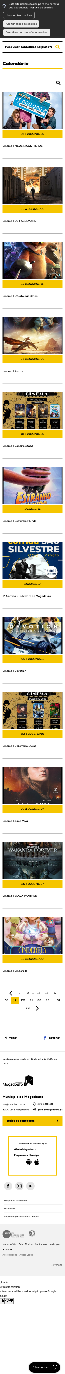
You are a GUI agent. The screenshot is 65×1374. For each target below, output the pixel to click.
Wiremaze (56, 1265)
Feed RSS (7, 1249)
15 (38, 993)
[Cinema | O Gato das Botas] (32, 275)
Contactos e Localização (47, 1244)
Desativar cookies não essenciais (27, 32)
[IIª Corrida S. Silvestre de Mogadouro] (32, 575)
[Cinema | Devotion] (32, 650)
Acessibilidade (32, 1233)
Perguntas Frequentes (15, 1200)
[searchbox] (32, 47)
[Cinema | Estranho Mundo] (32, 500)
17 (55, 993)
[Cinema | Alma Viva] (32, 800)
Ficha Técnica (25, 1244)
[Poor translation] (9, 1301)
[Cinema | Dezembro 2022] (32, 725)
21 (31, 1000)
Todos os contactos (20, 1121)
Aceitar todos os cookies (21, 24)
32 (28, 1008)
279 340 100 (45, 1103)
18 (6, 1000)
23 (48, 1000)
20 (23, 1000)
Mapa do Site (9, 1244)
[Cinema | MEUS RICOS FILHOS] (32, 125)
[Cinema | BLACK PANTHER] (32, 875)
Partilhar (54, 1038)
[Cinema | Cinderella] (32, 950)
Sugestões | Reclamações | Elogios (21, 1216)
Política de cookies (41, 7)
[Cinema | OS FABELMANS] (32, 200)
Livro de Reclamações (13, 1234)
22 (39, 1000)
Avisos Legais (26, 1254)
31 (58, 1000)
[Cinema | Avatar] (32, 350)
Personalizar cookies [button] (19, 15)
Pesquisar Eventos (13, 84)
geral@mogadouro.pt (50, 1109)
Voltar (13, 1038)
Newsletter (9, 1208)
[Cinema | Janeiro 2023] (32, 425)
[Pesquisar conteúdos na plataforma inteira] (57, 47)
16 (46, 993)
